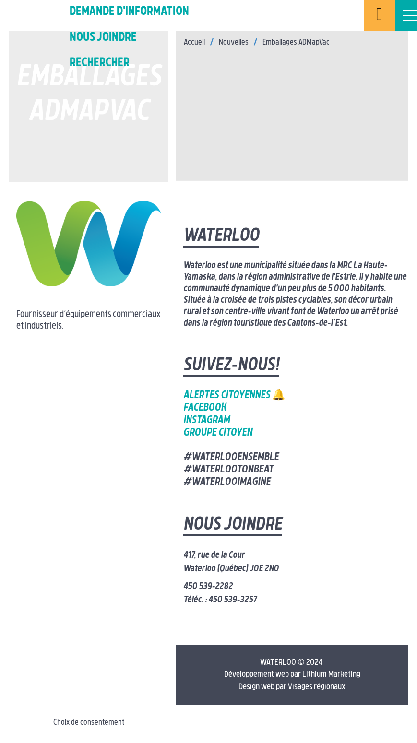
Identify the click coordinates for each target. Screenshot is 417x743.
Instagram (206, 420)
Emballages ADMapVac (296, 43)
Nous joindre (103, 38)
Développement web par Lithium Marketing (292, 675)
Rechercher (100, 63)
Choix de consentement (88, 723)
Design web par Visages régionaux (292, 687)
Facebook (204, 407)
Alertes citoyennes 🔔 (234, 395)
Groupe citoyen (217, 432)
